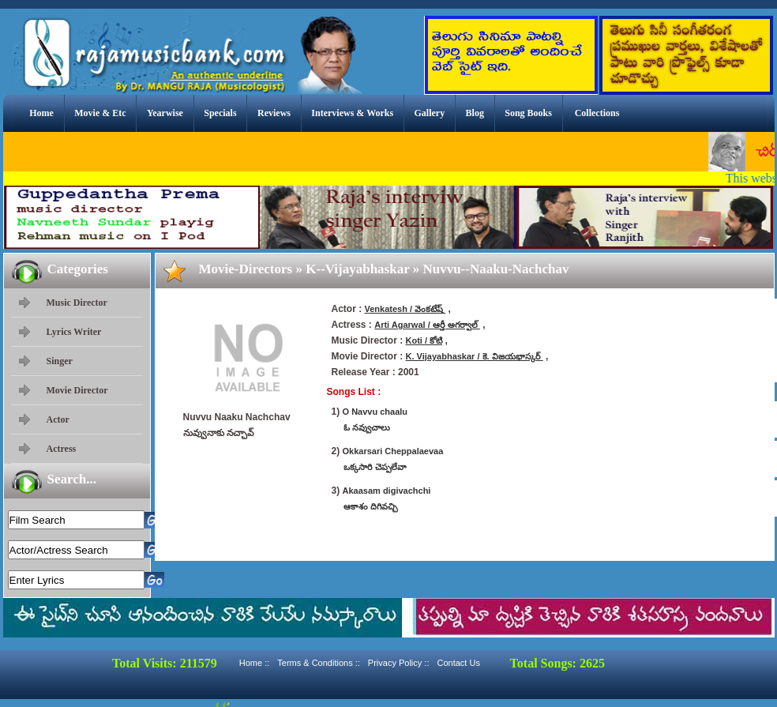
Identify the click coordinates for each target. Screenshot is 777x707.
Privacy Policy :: (399, 663)
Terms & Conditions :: (318, 663)
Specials (220, 112)
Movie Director (77, 390)
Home (41, 112)
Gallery (430, 112)
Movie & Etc (100, 112)
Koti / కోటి (424, 340)
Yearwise (165, 112)
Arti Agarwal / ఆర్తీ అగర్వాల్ (427, 324)
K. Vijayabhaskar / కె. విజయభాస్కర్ (474, 356)
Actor (58, 419)
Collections (597, 112)
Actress (62, 448)
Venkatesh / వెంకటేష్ (405, 309)
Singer (60, 361)
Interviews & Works (352, 112)
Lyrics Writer (74, 331)
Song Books (528, 112)
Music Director (77, 302)
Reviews (274, 112)
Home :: (254, 663)
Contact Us (458, 663)
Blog (475, 112)
